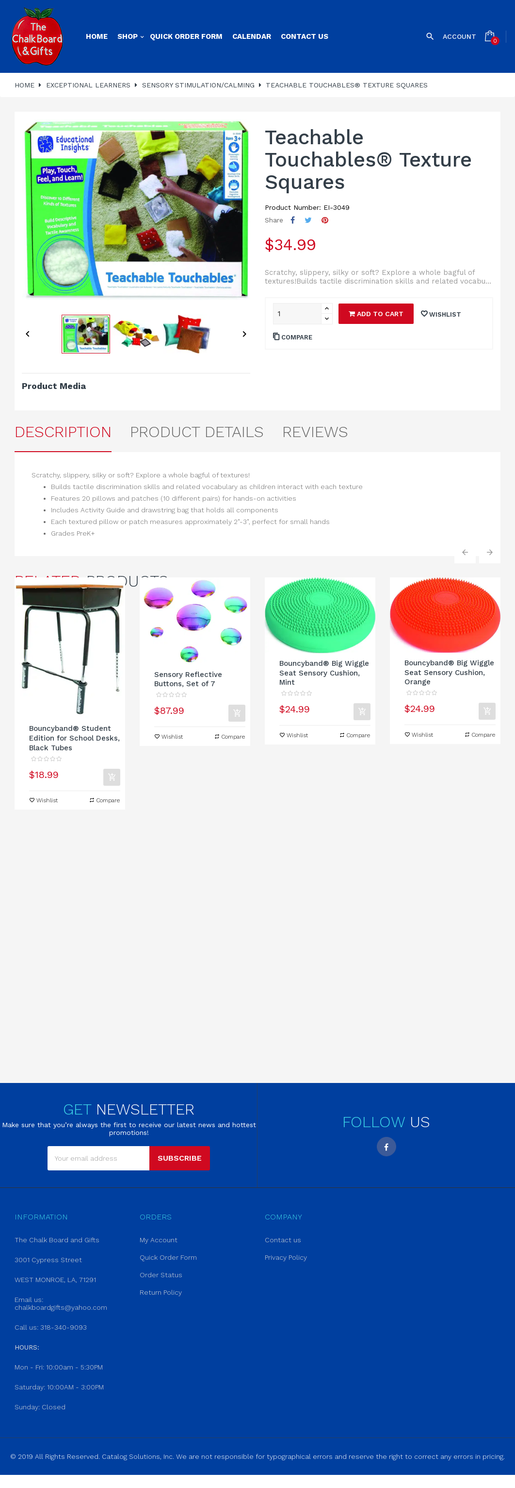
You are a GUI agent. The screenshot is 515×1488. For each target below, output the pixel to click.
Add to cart (376, 314)
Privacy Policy (286, 1257)
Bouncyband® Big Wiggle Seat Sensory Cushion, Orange (449, 673)
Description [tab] (63, 432)
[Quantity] (297, 313)
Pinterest (325, 220)
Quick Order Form (168, 1257)
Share (292, 220)
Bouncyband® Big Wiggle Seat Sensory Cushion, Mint (324, 673)
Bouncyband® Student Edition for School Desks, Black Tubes (74, 738)
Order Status (161, 1275)
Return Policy (161, 1292)
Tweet (308, 220)
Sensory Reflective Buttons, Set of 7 (188, 679)
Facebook (386, 1146)
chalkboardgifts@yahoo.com (61, 1307)
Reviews (315, 432)
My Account (158, 1240)
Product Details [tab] (197, 432)
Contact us (283, 1240)
